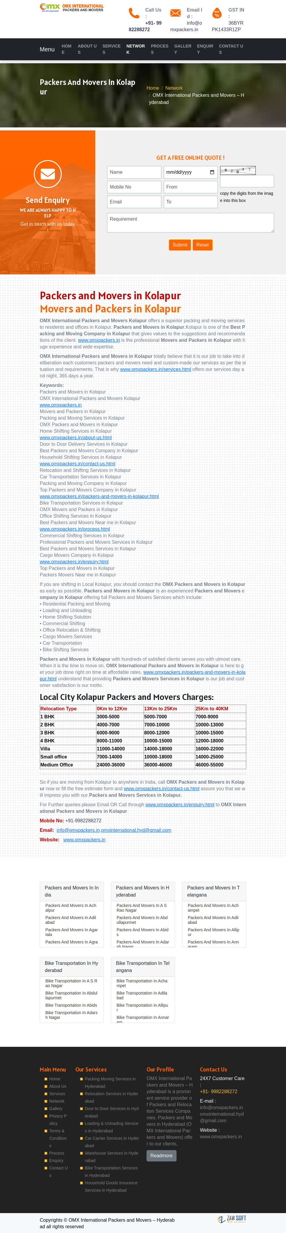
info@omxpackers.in (78, 830)
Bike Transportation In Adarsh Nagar (71, 1015)
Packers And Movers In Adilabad (70, 920)
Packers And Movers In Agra (71, 942)
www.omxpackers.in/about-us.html (76, 437)
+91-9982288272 (83, 820)
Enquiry (205, 49)
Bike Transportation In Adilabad (142, 995)
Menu (47, 49)
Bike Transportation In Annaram (143, 1020)
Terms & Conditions (58, 1138)
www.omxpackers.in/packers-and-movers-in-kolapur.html (99, 496)
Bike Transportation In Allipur (142, 1007)
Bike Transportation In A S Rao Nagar (71, 983)
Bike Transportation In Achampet (142, 983)
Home (67, 49)
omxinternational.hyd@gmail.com (136, 830)
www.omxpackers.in (99, 340)
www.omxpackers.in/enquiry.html (74, 561)
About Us (87, 49)
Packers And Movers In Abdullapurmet (142, 920)
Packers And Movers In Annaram (213, 944)
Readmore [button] (161, 1155)
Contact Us (231, 49)
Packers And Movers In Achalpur (70, 908)
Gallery (182, 49)
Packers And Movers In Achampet (213, 908)
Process (160, 49)
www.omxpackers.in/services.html (155, 369)
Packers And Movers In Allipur (213, 932)
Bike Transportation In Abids (71, 1005)
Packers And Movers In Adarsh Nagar (143, 944)
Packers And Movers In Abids (143, 932)
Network (135, 49)
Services (111, 49)
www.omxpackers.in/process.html (75, 529)
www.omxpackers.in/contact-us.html (77, 463)
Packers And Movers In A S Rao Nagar (142, 908)
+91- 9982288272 (218, 1091)
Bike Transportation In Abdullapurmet (71, 995)
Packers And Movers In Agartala (71, 932)
